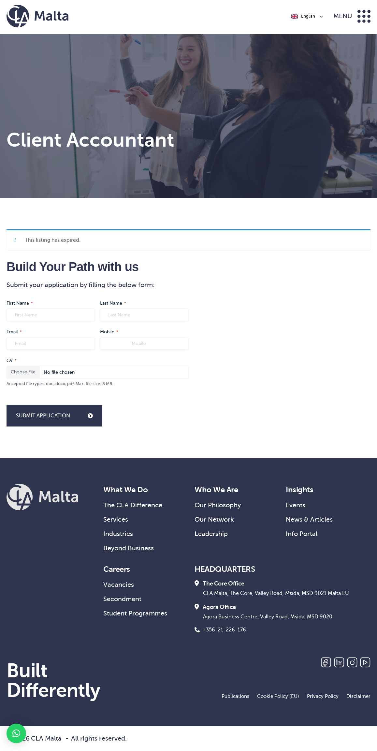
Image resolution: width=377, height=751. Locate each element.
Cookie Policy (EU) (278, 696)
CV (12, 361)
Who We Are (216, 489)
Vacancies (118, 584)
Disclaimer (358, 696)
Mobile (109, 332)
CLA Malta (46, 738)
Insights (299, 489)
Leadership (211, 534)
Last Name (113, 303)
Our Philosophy (218, 505)
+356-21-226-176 (220, 630)
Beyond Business (128, 548)
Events (295, 505)
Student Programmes (135, 613)
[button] (16, 733)
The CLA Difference (132, 505)
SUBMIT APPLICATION (54, 416)
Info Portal (301, 534)
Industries (118, 534)
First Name (20, 303)
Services (115, 519)
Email (14, 332)
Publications (235, 696)
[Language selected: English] (307, 16)
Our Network (214, 519)
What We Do (125, 489)
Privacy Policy (323, 696)
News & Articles (309, 519)
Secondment (122, 599)
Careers (116, 569)
